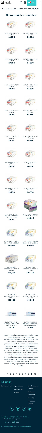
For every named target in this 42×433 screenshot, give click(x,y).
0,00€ (31, 3)
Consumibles (12, 9)
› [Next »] (38, 373)
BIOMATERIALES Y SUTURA (28, 9)
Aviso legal (31, 398)
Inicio (4, 9)
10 (35, 374)
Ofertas (16, 392)
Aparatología (18, 386)
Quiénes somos (6, 386)
